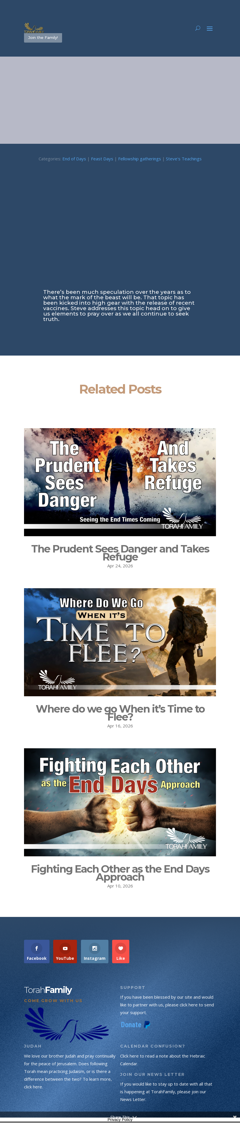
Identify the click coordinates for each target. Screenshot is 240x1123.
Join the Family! (46, 38)
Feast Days (102, 160)
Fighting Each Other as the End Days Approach (120, 874)
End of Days (74, 160)
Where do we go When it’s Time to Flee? (120, 714)
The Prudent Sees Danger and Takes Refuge (120, 554)
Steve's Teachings (184, 160)
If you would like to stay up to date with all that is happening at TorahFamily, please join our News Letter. (166, 1092)
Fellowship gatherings (139, 160)
